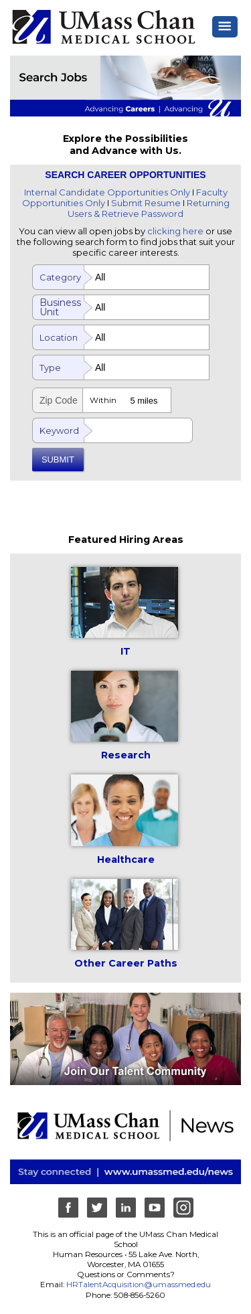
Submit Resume (146, 202)
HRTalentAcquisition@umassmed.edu (138, 1284)
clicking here (175, 231)
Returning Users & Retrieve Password (149, 208)
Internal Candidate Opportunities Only (107, 192)
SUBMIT (57, 460)
